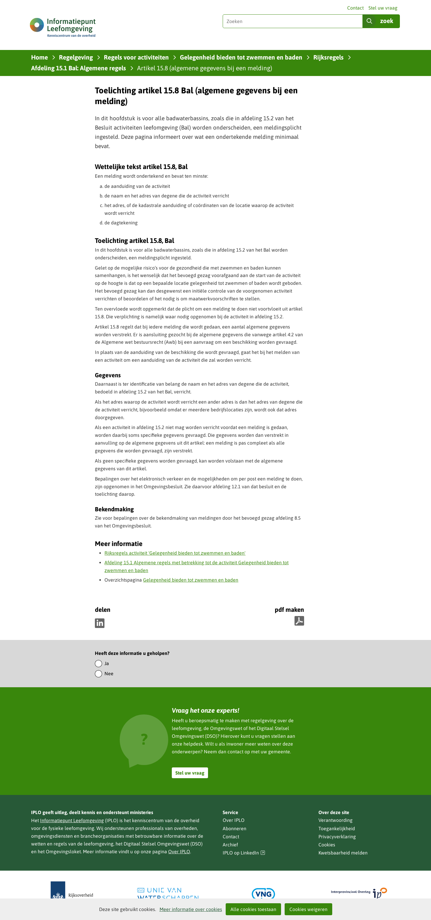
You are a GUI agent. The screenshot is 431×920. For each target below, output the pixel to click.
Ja (106, 663)
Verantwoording (335, 820)
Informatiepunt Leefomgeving (72, 820)
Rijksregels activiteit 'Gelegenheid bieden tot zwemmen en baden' (174, 553)
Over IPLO (179, 851)
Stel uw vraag (382, 7)
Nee (108, 673)
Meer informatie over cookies (191, 909)
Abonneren (234, 828)
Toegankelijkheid (336, 828)
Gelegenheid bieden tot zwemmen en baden (190, 580)
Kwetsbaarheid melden (343, 852)
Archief (230, 844)
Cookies (326, 844)
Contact (355, 7)
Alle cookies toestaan (253, 909)
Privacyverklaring (337, 836)
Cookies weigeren (308, 909)
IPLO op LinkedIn (244, 853)
